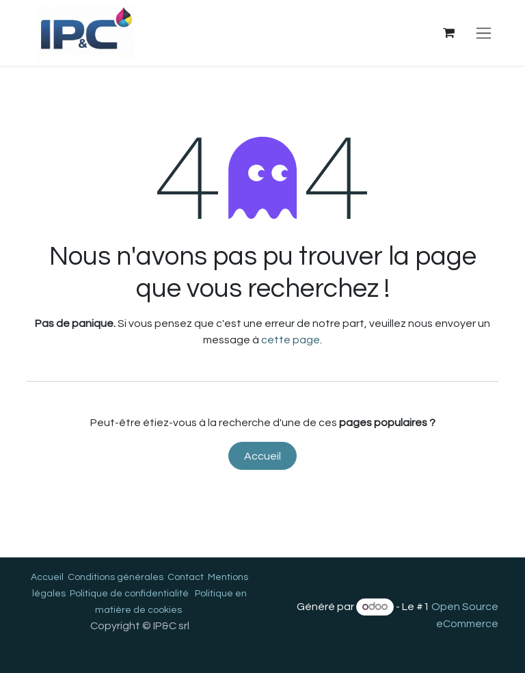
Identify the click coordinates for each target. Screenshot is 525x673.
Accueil (262, 456)
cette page (290, 339)
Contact (185, 577)
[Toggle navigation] (483, 33)
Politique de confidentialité (129, 593)
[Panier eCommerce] (448, 33)
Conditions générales (115, 577)
